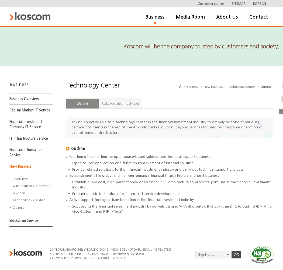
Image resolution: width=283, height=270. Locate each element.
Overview (20, 179)
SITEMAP (239, 3)
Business (154, 17)
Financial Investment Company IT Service (25, 124)
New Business (20, 166)
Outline (82, 103)
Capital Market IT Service (29, 110)
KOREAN (259, 3)
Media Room (190, 17)
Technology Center (28, 200)
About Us (227, 17)
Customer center (211, 3)
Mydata (18, 193)
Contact (258, 17)
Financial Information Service (26, 152)
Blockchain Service (23, 220)
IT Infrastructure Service (28, 138)
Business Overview (24, 99)
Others (18, 207)
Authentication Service (31, 186)
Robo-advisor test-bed (120, 103)
